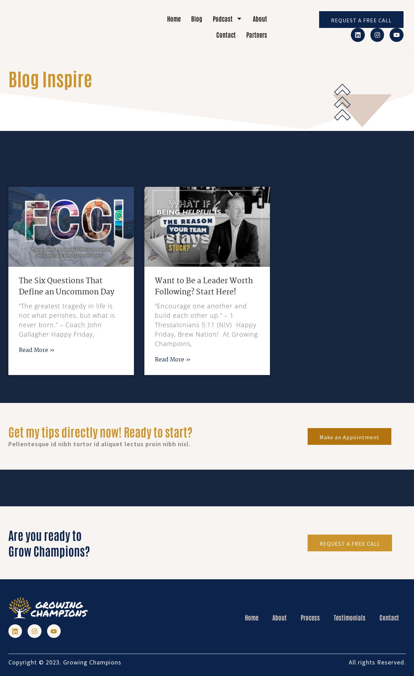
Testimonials (350, 617)
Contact (226, 34)
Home (174, 18)
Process (310, 617)
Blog (196, 18)
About (260, 18)
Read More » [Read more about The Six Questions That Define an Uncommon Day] (37, 350)
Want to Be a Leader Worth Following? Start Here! (204, 287)
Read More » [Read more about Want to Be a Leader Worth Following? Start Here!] (173, 360)
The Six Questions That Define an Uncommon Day (67, 287)
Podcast (227, 18)
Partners (256, 34)
